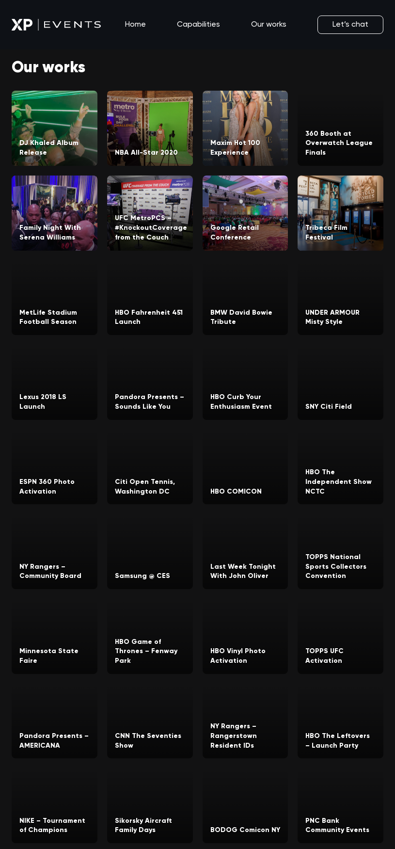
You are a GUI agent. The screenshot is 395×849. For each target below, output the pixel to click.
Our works (268, 25)
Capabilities (198, 25)
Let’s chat (350, 25)
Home (135, 25)
